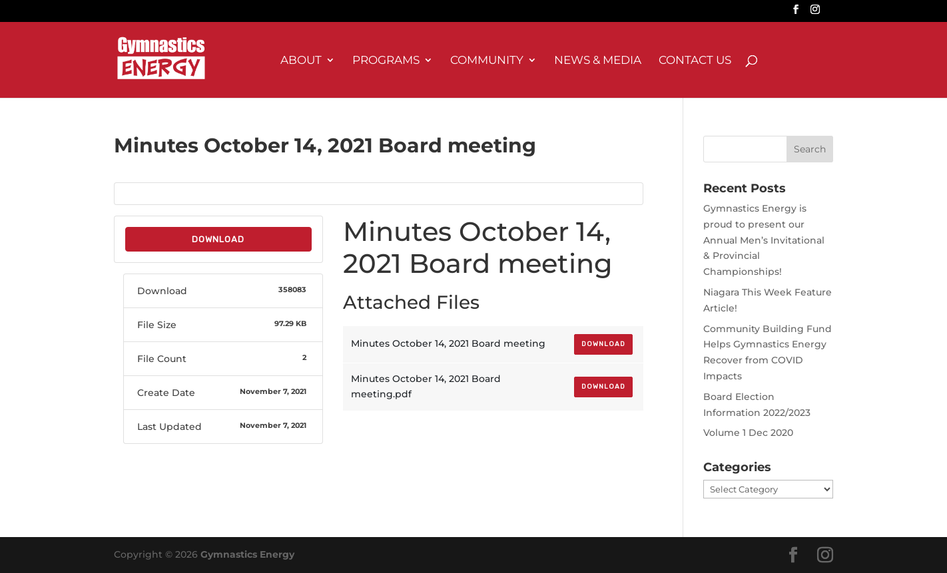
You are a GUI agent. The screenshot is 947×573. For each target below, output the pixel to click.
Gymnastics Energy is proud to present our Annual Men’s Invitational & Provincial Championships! (763, 240)
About (301, 61)
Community (486, 61)
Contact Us (695, 61)
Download (218, 239)
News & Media (597, 61)
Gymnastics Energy (247, 554)
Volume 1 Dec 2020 (748, 433)
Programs (386, 61)
